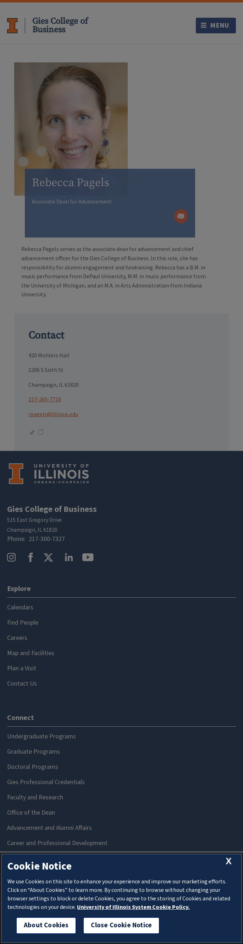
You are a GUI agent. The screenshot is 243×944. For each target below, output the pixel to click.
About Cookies (46, 925)
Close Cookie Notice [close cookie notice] (121, 925)
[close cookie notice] (228, 861)
